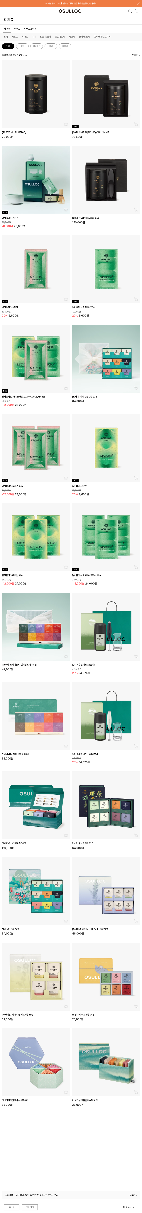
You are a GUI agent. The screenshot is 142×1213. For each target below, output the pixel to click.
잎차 (22, 46)
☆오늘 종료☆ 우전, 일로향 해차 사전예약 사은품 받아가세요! (71, 3)
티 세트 (25, 36)
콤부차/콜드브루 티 (102, 36)
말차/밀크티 (84, 36)
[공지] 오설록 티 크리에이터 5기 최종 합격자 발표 (37, 1195)
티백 (51, 46)
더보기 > (133, 1195)
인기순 (135, 55)
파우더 (65, 46)
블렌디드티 (60, 36)
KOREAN (127, 1207)
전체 (6, 36)
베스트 (15, 36)
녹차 (34, 36)
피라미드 (36, 46)
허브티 (72, 36)
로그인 (11, 1207)
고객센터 (30, 1207)
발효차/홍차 (45, 36)
